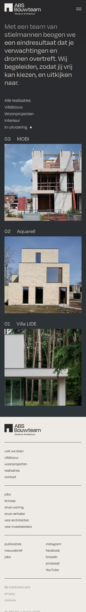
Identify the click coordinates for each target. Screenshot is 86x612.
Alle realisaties (17, 100)
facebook (53, 550)
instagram (53, 544)
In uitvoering (15, 127)
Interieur (12, 120)
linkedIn (52, 557)
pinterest (53, 563)
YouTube (52, 569)
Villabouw (13, 107)
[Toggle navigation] (79, 9)
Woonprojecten (19, 113)
